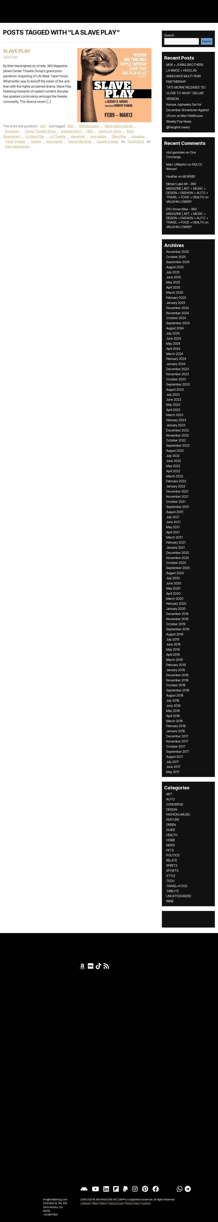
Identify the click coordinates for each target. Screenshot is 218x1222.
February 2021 (176, 542)
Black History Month (119, 126)
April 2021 (173, 532)
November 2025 (177, 252)
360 (70, 126)
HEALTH (171, 835)
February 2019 (176, 665)
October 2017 (175, 746)
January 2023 (175, 425)
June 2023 (173, 399)
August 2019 (174, 634)
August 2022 (175, 451)
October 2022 (176, 440)
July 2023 (173, 395)
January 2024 (175, 364)
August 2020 (175, 573)
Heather (171, 176)
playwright (78, 136)
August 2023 (175, 389)
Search (169, 35)
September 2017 (177, 752)
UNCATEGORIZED (178, 896)
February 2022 (176, 481)
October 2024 (176, 318)
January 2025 (175, 303)
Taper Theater (15, 141)
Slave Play (16, 51)
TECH (170, 881)
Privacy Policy (132, 1203)
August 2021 (174, 512)
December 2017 (177, 736)
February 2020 (176, 603)
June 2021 (173, 522)
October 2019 (176, 624)
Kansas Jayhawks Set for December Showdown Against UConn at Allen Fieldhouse (187, 110)
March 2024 (174, 354)
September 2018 (177, 690)
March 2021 (174, 537)
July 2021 (172, 517)
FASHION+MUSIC (178, 814)
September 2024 (178, 323)
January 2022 (175, 486)
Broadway (12, 131)
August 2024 (175, 328)
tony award (54, 141)
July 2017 (172, 762)
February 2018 (176, 726)
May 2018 (173, 711)
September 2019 (177, 629)
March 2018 (174, 721)
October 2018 (176, 685)
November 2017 (177, 741)
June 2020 (173, 583)
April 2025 (173, 287)
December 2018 (177, 675)
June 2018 (173, 706)
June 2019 (173, 644)
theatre (36, 141)
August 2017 (174, 757)
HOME (170, 840)
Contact (146, 1203)
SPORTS (172, 871)
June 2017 (173, 767)
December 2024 (177, 308)
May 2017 (173, 772)
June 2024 (173, 338)
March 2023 (174, 415)
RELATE (171, 860)
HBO (89, 131)
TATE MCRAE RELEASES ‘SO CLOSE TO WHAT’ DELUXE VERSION (186, 93)
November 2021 (177, 496)
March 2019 (174, 660)
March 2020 (174, 599)
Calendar (86, 1203)
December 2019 (177, 614)
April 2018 (173, 716)
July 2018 (172, 700)
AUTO (170, 799)
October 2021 (175, 502)
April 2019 (173, 655)
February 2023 (176, 420)
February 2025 (176, 298)
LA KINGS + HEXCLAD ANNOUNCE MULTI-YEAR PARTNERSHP (183, 76)
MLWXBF (189, 176)
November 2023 (177, 374)
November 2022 (177, 435)
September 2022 (178, 445)
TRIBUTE (172, 891)
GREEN (171, 825)
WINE (169, 901)
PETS (170, 850)
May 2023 (173, 405)
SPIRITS (171, 865)
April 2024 (173, 349)
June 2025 (173, 277)
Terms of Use (116, 1203)
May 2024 (173, 344)
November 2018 (177, 680)
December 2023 (177, 369)
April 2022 (173, 471)
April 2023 (173, 410)
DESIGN (171, 809)
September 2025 (178, 262)
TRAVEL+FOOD (176, 886)
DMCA (103, 1203)
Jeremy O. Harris (109, 131)
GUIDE (170, 830)
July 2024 (173, 333)
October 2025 (176, 257)
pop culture (98, 136)
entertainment (71, 131)
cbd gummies (175, 152)
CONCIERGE (174, 804)
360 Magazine (89, 126)
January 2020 (176, 609)
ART (43, 126)
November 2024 (177, 313)
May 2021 (173, 527)
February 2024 (176, 359)
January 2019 (175, 670)
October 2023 (176, 379)
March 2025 (174, 292)
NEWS (170, 845)
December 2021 (177, 491)
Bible (95, 1203)
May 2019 (173, 649)
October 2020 (176, 563)
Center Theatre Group (40, 131)
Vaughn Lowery (107, 141)
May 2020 (173, 588)
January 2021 (175, 548)
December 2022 (177, 430)
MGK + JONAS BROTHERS (184, 65)
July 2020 (173, 578)
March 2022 (174, 476)
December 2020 (177, 553)
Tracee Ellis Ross (79, 141)
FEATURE (172, 819)
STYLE (170, 876)
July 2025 (173, 272)
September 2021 (177, 507)
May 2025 (173, 282)
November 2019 (177, 619)
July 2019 (172, 639)
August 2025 (175, 267)
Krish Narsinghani (17, 147)
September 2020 (178, 568)
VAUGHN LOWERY (179, 202)
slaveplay (138, 136)
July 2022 (173, 456)
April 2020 (173, 593)
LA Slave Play (34, 136)
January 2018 (175, 731)
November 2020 (177, 558)
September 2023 (178, 384)
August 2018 (174, 695)
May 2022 (173, 466)
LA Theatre (57, 136)
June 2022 (173, 461)
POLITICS (173, 855)
